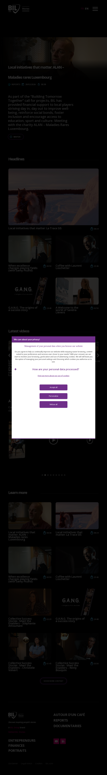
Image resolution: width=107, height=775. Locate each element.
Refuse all (53, 404)
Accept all (53, 387)
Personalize (53, 396)
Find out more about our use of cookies (53, 376)
